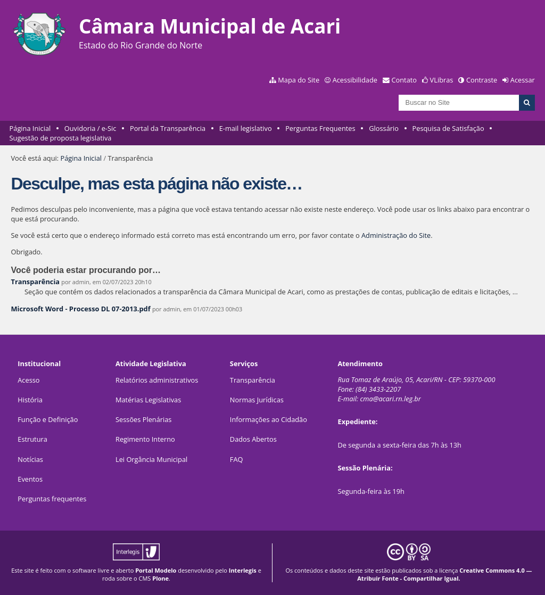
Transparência (35, 281)
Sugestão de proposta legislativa (61, 138)
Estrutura (32, 439)
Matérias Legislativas (148, 399)
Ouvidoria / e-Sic (90, 128)
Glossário (384, 128)
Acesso (28, 380)
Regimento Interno (145, 439)
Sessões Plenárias (143, 419)
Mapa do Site (298, 80)
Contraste (481, 80)
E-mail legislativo (245, 128)
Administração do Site (396, 235)
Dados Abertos (253, 439)
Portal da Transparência (167, 128)
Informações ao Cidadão (268, 419)
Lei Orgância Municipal (151, 459)
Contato (404, 80)
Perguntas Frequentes (320, 128)
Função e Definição (48, 419)
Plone (160, 578)
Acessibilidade (355, 80)
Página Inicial (30, 128)
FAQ (236, 459)
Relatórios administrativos (156, 380)
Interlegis (243, 570)
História (30, 399)
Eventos (30, 479)
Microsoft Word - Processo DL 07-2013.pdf (80, 308)
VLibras (441, 80)
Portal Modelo (155, 570)
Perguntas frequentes (52, 498)
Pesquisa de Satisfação (448, 128)
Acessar (522, 80)
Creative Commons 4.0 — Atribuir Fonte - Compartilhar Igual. (444, 574)
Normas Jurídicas (257, 399)
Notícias (30, 459)
